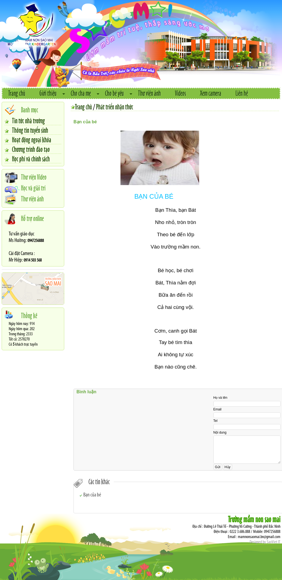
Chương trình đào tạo (31, 149)
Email (217, 409)
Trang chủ (16, 92)
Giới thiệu (48, 92)
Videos (180, 92)
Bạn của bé (92, 495)
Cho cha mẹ (81, 92)
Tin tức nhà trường (28, 120)
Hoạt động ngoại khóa (31, 139)
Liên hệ (241, 92)
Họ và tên (220, 398)
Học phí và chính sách (31, 158)
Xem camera (210, 92)
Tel (215, 421)
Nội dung (219, 432)
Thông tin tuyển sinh (30, 129)
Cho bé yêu (114, 92)
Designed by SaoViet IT (265, 542)
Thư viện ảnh (149, 92)
